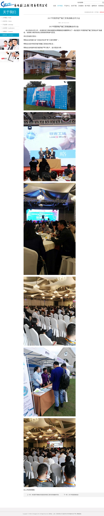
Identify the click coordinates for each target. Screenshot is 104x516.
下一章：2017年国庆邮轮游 (71, 494)
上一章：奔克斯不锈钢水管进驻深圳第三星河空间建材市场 (43, 494)
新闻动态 (7, 35)
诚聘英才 (94, 5)
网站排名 (79, 513)
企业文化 (6, 21)
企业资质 (7, 28)
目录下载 (74, 5)
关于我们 (60, 5)
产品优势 (7, 24)
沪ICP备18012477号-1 (72, 513)
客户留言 (87, 5)
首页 (54, 5)
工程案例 (80, 5)
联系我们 (101, 5)
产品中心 (67, 5)
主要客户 (7, 31)
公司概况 (6, 17)
